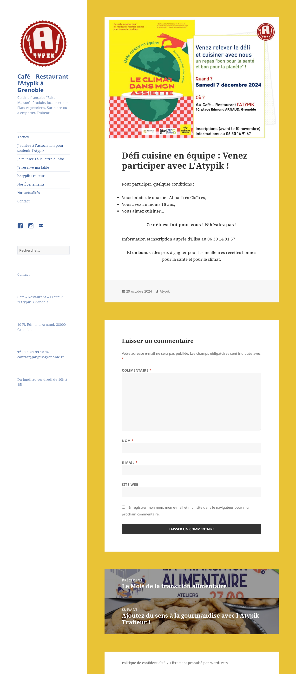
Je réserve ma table (33, 167)
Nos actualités (28, 192)
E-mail (130, 462)
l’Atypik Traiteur (31, 176)
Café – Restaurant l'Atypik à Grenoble (42, 83)
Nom (128, 440)
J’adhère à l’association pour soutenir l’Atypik (40, 148)
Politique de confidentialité (143, 663)
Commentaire (136, 370)
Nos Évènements (30, 184)
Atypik (165, 291)
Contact (23, 201)
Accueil (23, 137)
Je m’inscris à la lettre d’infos (40, 159)
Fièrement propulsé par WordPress (199, 663)
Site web (130, 484)
